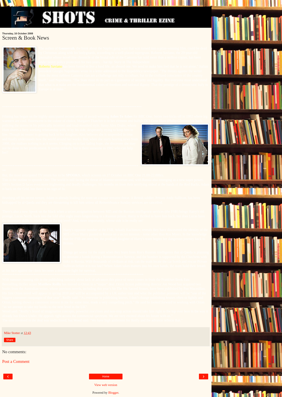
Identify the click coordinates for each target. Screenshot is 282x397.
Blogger (113, 392)
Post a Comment (16, 361)
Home (105, 376)
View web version (105, 385)
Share (9, 340)
